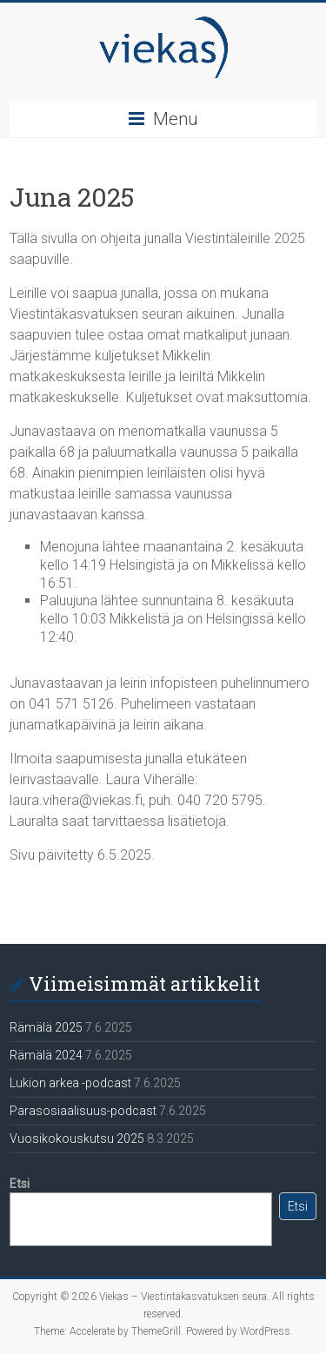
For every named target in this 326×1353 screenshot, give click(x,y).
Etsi (20, 1184)
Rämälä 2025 (46, 1027)
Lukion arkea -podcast (70, 1083)
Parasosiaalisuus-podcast (83, 1111)
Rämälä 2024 (46, 1055)
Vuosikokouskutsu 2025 (77, 1138)
